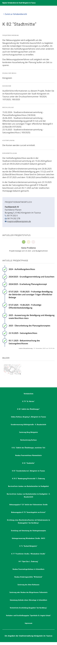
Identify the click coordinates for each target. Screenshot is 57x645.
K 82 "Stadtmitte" (28, 463)
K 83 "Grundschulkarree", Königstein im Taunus (28, 471)
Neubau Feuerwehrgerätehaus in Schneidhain (28, 569)
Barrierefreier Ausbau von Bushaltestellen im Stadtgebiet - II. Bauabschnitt (28, 495)
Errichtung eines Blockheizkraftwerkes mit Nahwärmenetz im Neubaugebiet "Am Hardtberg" (28, 521)
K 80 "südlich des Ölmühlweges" (28, 409)
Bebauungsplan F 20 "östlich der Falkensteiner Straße (29, 504)
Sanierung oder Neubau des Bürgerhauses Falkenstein (28, 592)
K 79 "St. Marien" (28, 401)
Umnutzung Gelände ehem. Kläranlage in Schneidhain (28, 600)
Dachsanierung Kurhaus (28, 440)
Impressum (28, 623)
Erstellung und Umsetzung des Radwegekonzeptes (28, 531)
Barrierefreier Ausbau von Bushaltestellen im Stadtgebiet (28, 486)
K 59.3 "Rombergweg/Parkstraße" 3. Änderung (28, 478)
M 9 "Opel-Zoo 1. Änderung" (28, 561)
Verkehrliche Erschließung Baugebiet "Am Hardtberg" (28, 608)
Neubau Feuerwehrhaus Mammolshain (28, 455)
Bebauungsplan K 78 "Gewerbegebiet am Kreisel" (28, 512)
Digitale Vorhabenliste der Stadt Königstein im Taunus (19, 3)
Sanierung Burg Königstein (28, 432)
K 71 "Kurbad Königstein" (28, 546)
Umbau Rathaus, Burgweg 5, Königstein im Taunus (28, 417)
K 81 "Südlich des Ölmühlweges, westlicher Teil (28, 448)
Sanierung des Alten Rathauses (28, 585)
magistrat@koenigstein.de (19, 221)
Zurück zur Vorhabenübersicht (16, 14)
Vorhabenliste (28, 394)
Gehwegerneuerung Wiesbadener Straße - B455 (28, 538)
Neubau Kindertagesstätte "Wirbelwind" (28, 577)
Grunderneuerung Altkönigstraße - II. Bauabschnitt (28, 424)
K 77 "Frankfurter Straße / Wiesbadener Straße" (28, 554)
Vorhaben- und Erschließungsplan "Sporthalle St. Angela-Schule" (28, 615)
